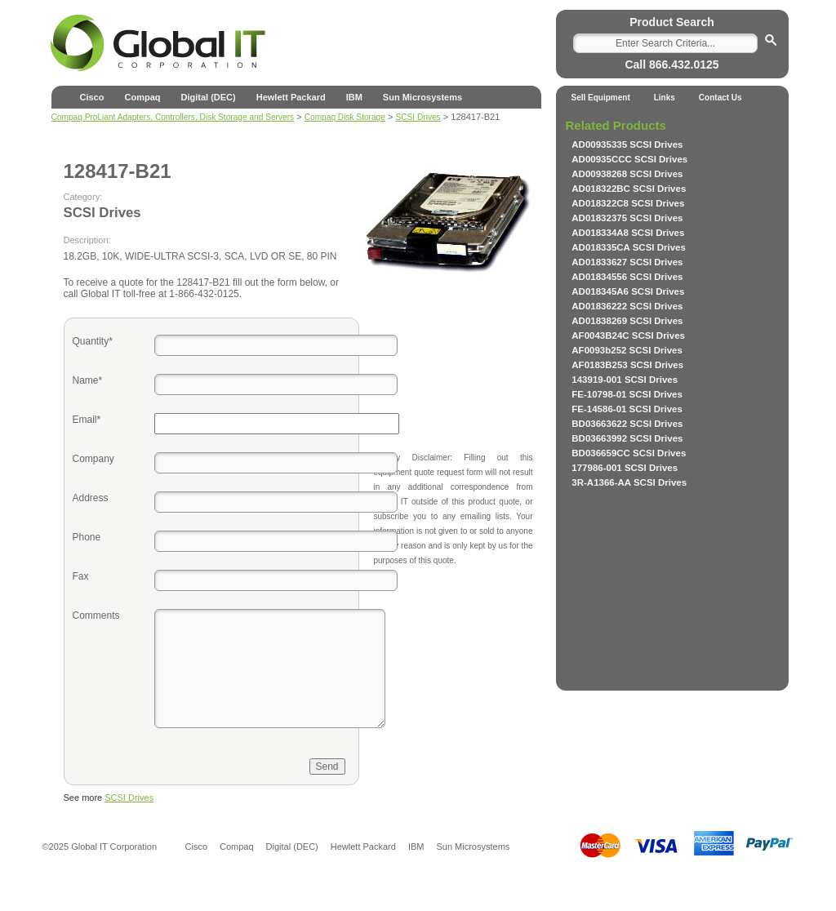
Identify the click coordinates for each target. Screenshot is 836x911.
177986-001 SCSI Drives (624, 468)
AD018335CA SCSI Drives (628, 247)
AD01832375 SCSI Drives (627, 218)
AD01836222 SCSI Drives (627, 306)
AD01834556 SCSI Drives (627, 277)
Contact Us (720, 97)
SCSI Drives (128, 797)
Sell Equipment (600, 97)
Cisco (92, 97)
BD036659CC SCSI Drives (628, 453)
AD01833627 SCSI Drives (627, 262)
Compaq (142, 97)
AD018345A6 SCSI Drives (627, 291)
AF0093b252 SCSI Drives (627, 350)
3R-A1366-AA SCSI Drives (629, 482)
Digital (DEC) (207, 97)
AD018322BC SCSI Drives (628, 188)
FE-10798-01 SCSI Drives (627, 394)
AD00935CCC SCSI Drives (629, 159)
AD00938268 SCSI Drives (627, 174)
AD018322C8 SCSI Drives (627, 203)
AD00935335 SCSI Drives (627, 144)
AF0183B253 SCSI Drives (627, 365)
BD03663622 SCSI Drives (627, 424)
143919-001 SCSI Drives (624, 379)
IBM (354, 97)
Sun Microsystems (422, 97)
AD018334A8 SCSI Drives (627, 233)
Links (664, 97)
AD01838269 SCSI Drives (627, 321)
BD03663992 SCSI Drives (627, 438)
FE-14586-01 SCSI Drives (627, 409)
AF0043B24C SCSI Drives (628, 335)
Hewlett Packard (291, 97)
